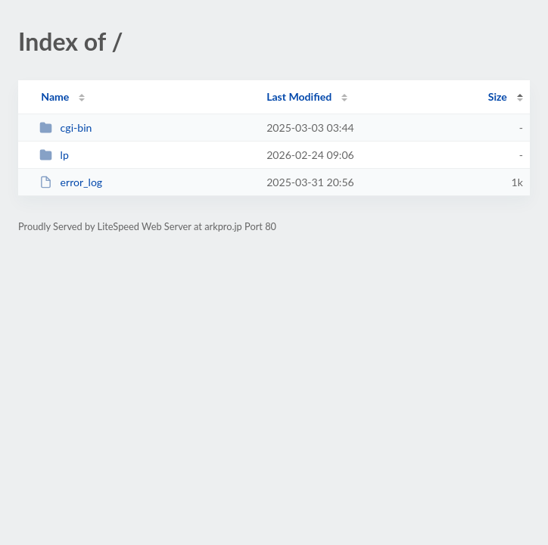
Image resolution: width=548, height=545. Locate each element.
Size (497, 96)
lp (54, 154)
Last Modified (299, 96)
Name (55, 96)
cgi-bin (65, 127)
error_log (70, 182)
